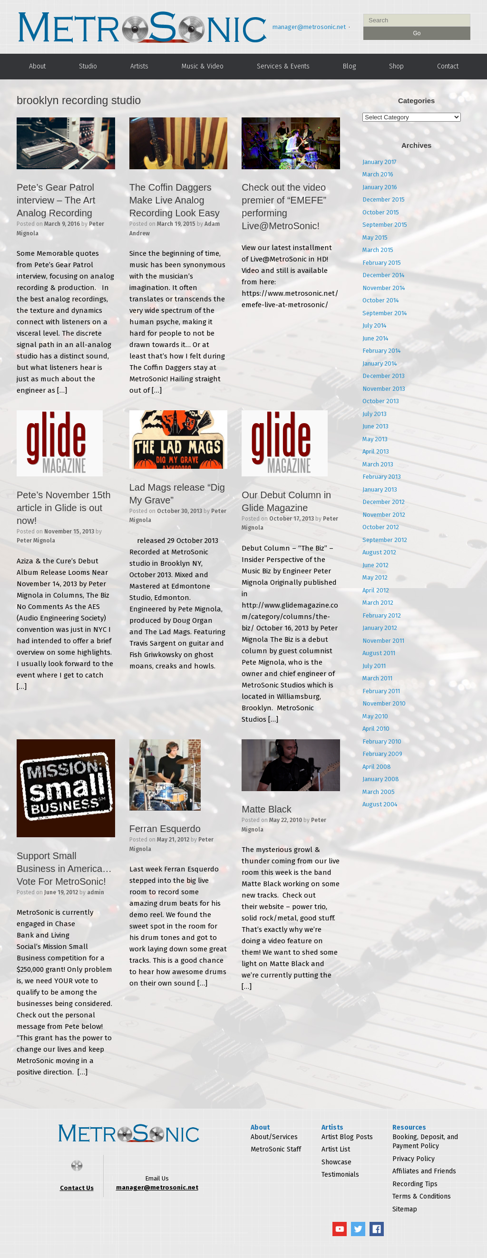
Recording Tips (415, 1184)
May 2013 (375, 439)
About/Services (274, 1137)
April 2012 (375, 590)
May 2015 (375, 237)
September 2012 (384, 539)
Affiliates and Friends (424, 1171)
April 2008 (376, 766)
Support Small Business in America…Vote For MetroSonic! (64, 869)
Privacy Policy (413, 1159)
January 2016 (379, 187)
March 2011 (377, 678)
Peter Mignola (36, 540)
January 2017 (379, 161)
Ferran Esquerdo (165, 828)
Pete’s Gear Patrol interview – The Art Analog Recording (56, 200)
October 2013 (380, 401)
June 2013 (375, 426)
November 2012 (383, 514)
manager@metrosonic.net (309, 26)
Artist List (335, 1149)
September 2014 (384, 313)
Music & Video (203, 66)
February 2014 (381, 350)
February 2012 (381, 615)
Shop (396, 66)
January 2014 (379, 363)
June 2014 (375, 338)
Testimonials (340, 1175)
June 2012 (375, 565)
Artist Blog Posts (347, 1137)
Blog (349, 66)
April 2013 (375, 451)
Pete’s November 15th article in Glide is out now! (64, 508)
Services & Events (283, 66)
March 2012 (377, 602)
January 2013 (379, 489)
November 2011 (383, 640)
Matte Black (266, 809)
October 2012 (380, 527)
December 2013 (383, 375)
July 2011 (374, 665)
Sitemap (404, 1209)
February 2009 (382, 753)
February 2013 (381, 476)
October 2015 (380, 212)
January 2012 (379, 627)
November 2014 (383, 287)
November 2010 (384, 703)
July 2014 (374, 325)
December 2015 (383, 199)
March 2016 (377, 174)
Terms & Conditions (421, 1196)
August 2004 (380, 804)
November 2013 (383, 388)
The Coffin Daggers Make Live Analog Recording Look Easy (174, 200)
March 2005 (378, 791)
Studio (88, 66)
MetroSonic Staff (276, 1149)
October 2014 (380, 300)
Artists (139, 66)
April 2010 (376, 728)
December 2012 (383, 501)
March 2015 (377, 249)
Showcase (336, 1162)
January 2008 (380, 779)
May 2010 (375, 716)
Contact (447, 66)
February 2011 (381, 691)
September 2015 (384, 224)
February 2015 (381, 262)
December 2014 (383, 275)
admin (95, 892)
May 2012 (375, 577)
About (37, 66)
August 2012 (379, 552)
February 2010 (381, 741)
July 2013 (374, 413)
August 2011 (378, 653)
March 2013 (377, 464)
